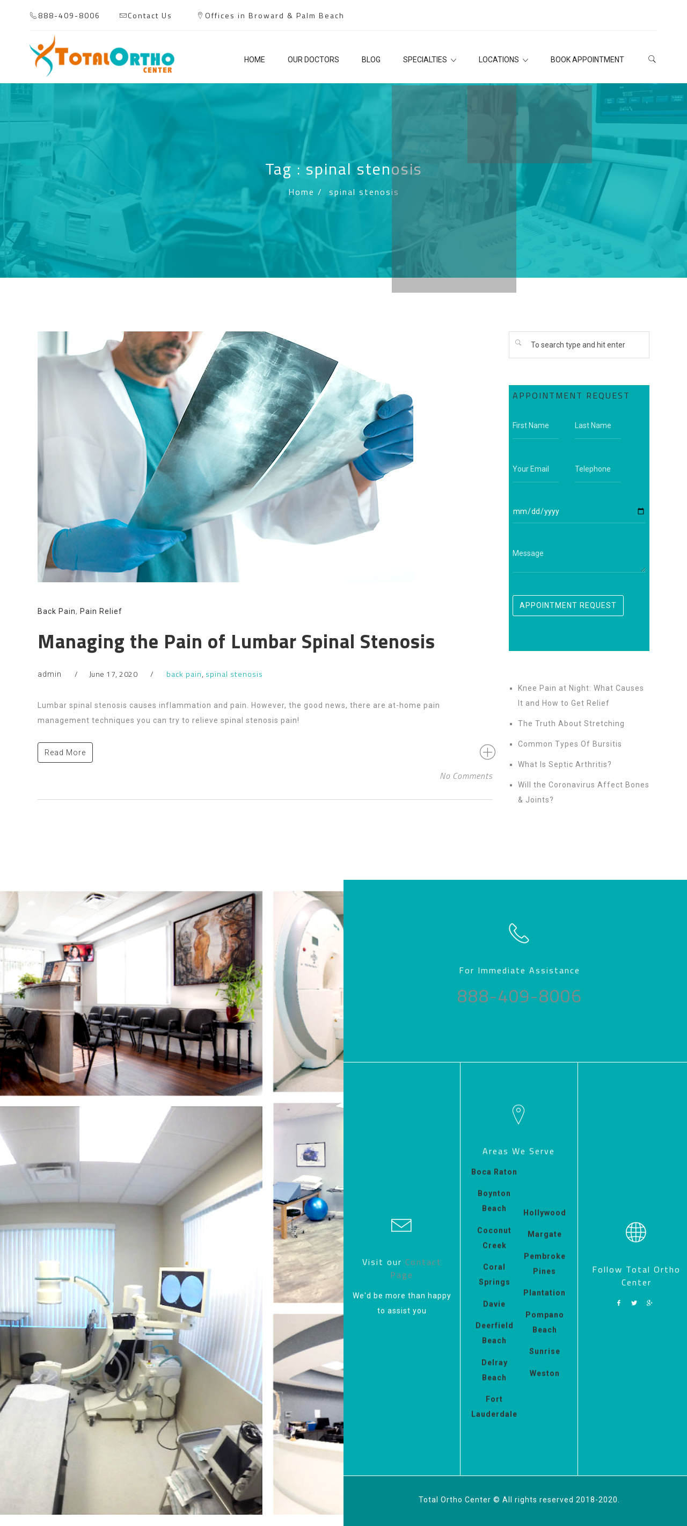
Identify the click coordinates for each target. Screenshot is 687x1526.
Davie (494, 1314)
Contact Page (416, 1265)
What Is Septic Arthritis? (565, 764)
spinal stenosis (234, 673)
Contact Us (150, 15)
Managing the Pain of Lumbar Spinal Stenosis (236, 641)
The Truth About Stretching (571, 723)
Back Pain (57, 611)
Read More (65, 752)
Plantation (544, 1303)
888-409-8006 (69, 15)
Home (301, 191)
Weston (545, 1383)
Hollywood (544, 1222)
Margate (545, 1244)
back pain (184, 673)
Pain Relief (101, 611)
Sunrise (544, 1361)
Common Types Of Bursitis (570, 744)
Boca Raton (494, 1181)
